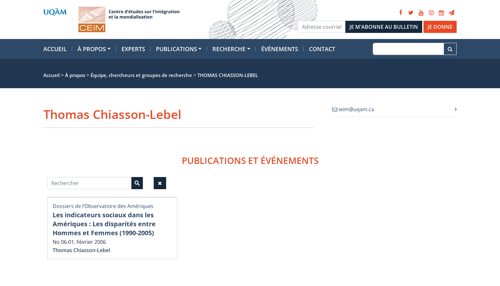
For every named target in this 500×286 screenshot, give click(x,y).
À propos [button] (91, 49)
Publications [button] (176, 49)
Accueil (55, 49)
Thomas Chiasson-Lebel (81, 250)
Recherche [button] (229, 49)
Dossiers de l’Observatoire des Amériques (103, 206)
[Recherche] (408, 49)
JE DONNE (440, 26)
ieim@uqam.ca (353, 109)
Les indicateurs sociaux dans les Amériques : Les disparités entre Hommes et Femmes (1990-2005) (104, 224)
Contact (322, 49)
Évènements (279, 49)
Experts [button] (133, 49)
